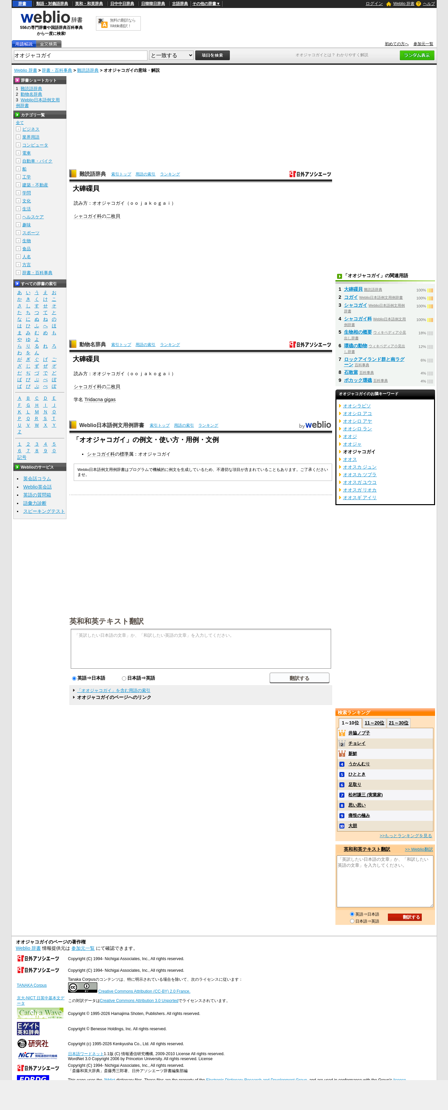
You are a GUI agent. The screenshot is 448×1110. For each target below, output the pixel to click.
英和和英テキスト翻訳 (106, 621)
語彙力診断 (34, 503)
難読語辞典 (88, 70)
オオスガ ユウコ (360, 482)
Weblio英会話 (37, 487)
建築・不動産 (35, 184)
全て (20, 123)
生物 (26, 240)
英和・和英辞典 (89, 3)
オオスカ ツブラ (360, 474)
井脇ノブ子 (359, 732)
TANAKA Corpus (32, 985)
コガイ (351, 297)
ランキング (170, 174)
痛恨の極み (359, 815)
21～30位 (398, 722)
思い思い (357, 805)
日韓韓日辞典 (153, 3)
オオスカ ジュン (360, 467)
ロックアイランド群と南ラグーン (374, 362)
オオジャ (352, 444)
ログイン (374, 3)
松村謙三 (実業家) (365, 794)
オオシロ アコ (357, 413)
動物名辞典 (92, 344)
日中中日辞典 (122, 3)
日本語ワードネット (86, 1054)
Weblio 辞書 (403, 3)
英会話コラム (37, 478)
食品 (26, 248)
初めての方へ (397, 44)
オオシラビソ (357, 405)
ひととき (357, 774)
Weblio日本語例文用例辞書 (111, 425)
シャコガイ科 (88, 216)
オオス (350, 459)
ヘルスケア (33, 216)
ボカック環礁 (358, 380)
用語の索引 (145, 174)
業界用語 (31, 137)
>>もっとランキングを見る (406, 835)
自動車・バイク (37, 161)
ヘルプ (429, 3)
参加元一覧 (423, 44)
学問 (26, 192)
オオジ (350, 436)
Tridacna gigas (100, 399)
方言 (26, 264)
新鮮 (352, 753)
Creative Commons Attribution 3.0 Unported (139, 1000)
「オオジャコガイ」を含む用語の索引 (113, 690)
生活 (26, 208)
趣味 (26, 224)
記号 (22, 457)
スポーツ (31, 232)
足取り (354, 784)
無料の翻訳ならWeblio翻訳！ (122, 23)
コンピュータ (35, 145)
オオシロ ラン (357, 428)
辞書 (22, 3)
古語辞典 (180, 3)
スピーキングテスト (44, 511)
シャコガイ (355, 305)
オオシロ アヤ (357, 421)
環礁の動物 (355, 345)
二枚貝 (113, 216)
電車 (26, 153)
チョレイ (357, 743)
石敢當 (351, 372)
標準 (124, 454)
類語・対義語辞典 (52, 3)
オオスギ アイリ (360, 497)
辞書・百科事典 (57, 70)
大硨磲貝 (353, 289)
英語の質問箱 (37, 495)
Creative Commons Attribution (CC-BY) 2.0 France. (144, 991)
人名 (26, 256)
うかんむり (359, 763)
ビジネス (31, 129)
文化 (26, 200)
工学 (26, 176)
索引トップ (121, 174)
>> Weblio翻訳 (419, 849)
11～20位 (374, 722)
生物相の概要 (358, 332)
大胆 (352, 825)
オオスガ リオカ (360, 490)
